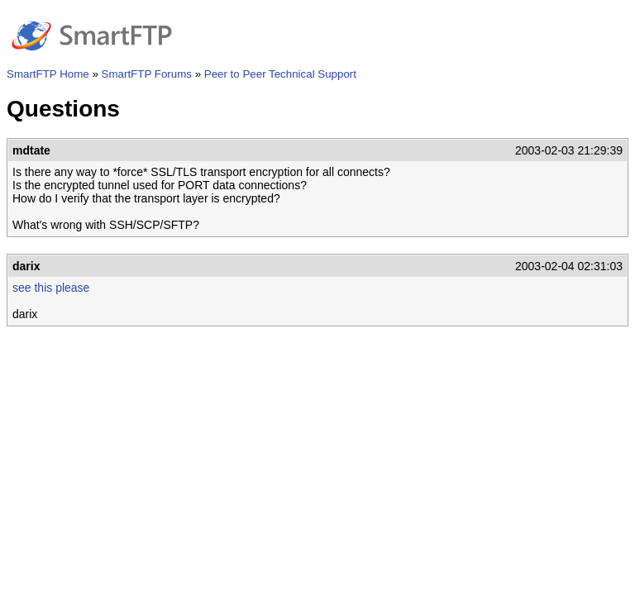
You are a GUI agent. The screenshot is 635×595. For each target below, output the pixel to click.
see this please (50, 287)
